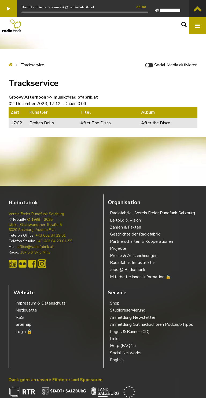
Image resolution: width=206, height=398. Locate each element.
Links (115, 339)
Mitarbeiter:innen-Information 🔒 (140, 277)
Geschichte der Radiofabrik (135, 234)
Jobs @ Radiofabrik (127, 270)
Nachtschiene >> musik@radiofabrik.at (58, 7)
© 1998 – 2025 (40, 219)
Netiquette (26, 310)
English (117, 360)
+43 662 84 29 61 (50, 235)
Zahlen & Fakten (125, 227)
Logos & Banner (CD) (130, 332)
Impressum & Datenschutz (40, 303)
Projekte (118, 248)
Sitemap (23, 324)
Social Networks (125, 353)
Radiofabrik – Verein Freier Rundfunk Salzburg (152, 213)
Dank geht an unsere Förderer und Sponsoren (55, 380)
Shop (115, 303)
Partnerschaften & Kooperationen (141, 241)
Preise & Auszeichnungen (133, 256)
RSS (20, 317)
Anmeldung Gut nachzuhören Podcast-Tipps (151, 324)
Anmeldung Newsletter (132, 317)
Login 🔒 (24, 332)
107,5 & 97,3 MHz (35, 252)
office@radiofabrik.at (35, 246)
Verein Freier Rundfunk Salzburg (36, 214)
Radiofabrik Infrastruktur (132, 263)
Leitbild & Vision (125, 220)
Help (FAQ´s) (123, 346)
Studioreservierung (127, 310)
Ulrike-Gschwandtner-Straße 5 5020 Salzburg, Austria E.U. (35, 227)
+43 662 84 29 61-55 (54, 241)
